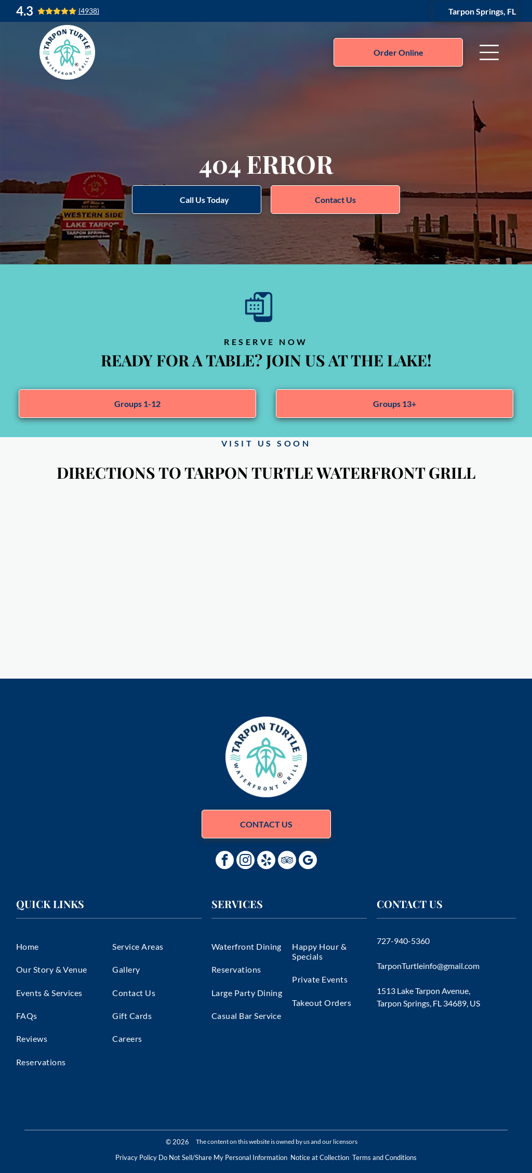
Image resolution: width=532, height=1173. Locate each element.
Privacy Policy (136, 1157)
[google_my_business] (308, 861)
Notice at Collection (319, 1157)
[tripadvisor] (287, 861)
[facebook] (225, 861)
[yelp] (266, 861)
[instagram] (245, 861)
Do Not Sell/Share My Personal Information (222, 1157)
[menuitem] (60, 946)
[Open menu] (489, 52)
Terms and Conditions (384, 1157)
